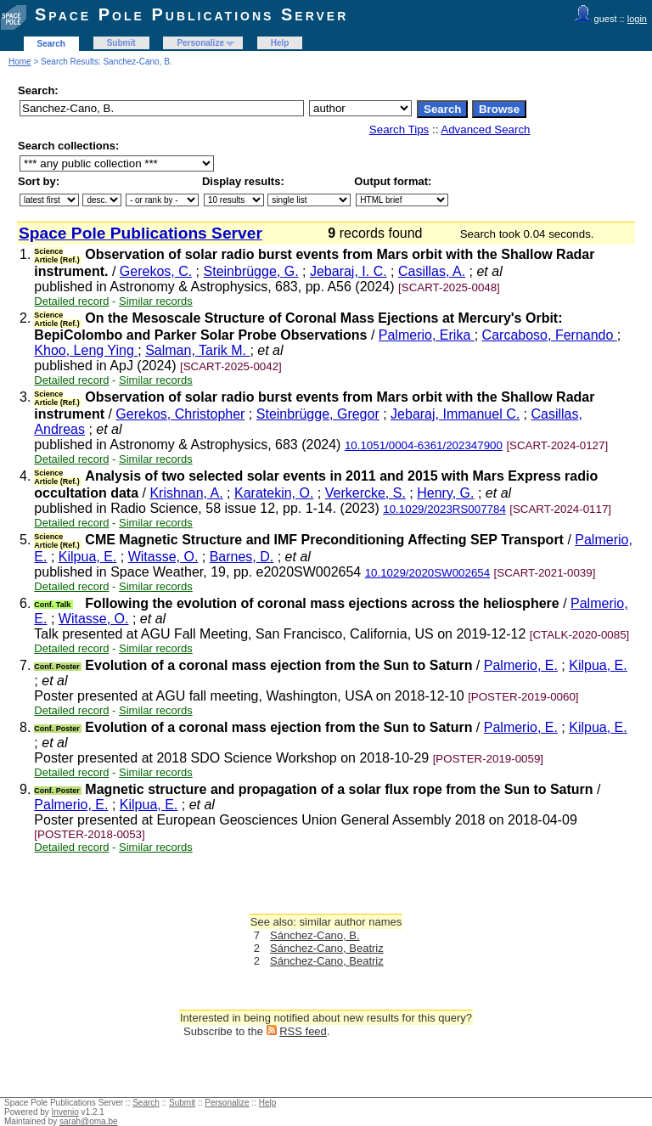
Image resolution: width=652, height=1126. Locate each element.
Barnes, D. (242, 556)
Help (280, 43)
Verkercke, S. (365, 493)
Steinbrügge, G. (251, 271)
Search (51, 43)
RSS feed (303, 1031)
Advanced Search (485, 129)
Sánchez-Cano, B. (315, 935)
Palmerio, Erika (427, 335)
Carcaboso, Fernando (549, 335)
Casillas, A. (431, 271)
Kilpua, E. (87, 556)
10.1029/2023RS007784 (444, 509)
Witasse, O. (163, 556)
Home (19, 61)
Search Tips (399, 129)
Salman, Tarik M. (197, 350)
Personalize (200, 43)
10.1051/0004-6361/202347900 (424, 445)
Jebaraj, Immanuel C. (455, 414)
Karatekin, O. (273, 493)
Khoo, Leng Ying (86, 350)
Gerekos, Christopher (179, 414)
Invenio (65, 1112)
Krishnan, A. (185, 493)
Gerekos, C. (156, 271)
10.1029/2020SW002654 (427, 572)
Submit (121, 43)
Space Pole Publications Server (191, 14)
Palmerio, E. (521, 665)
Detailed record (71, 301)
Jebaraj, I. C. (348, 271)
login (637, 19)
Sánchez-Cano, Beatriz (327, 948)
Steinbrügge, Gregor (317, 414)
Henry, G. (445, 493)
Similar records (156, 301)
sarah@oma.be (88, 1121)
